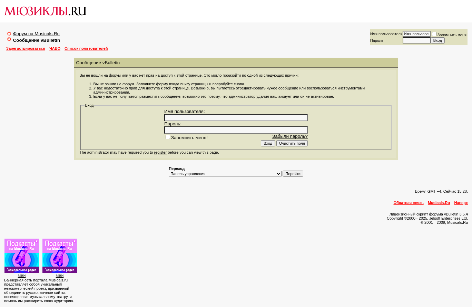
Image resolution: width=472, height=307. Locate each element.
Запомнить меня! (450, 35)
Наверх (461, 203)
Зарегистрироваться (25, 48)
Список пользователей (86, 48)
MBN (22, 276)
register (160, 152)
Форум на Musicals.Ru (36, 33)
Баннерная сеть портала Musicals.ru (36, 280)
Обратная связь (409, 203)
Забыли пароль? (290, 136)
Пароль (376, 40)
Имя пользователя (386, 34)
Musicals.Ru (439, 203)
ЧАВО (54, 48)
